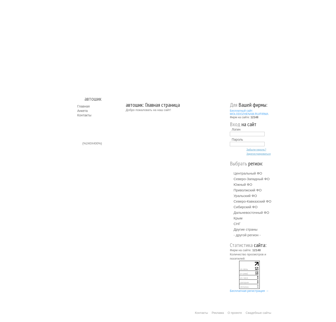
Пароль (237, 139)
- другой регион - (247, 235)
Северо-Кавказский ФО (252, 201)
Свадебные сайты (258, 313)
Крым (238, 218)
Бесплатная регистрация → (249, 291)
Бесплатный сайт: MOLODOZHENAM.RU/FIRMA (249, 112)
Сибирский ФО (246, 207)
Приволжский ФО (248, 190)
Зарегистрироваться (258, 153)
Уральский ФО (245, 196)
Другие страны (245, 229)
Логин (236, 129)
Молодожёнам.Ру (79, 45)
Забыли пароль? (256, 149)
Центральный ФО (248, 173)
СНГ (237, 224)
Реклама (218, 313)
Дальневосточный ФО (251, 213)
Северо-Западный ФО (252, 179)
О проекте (235, 313)
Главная (83, 106)
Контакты (84, 115)
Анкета (82, 111)
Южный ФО (243, 184)
